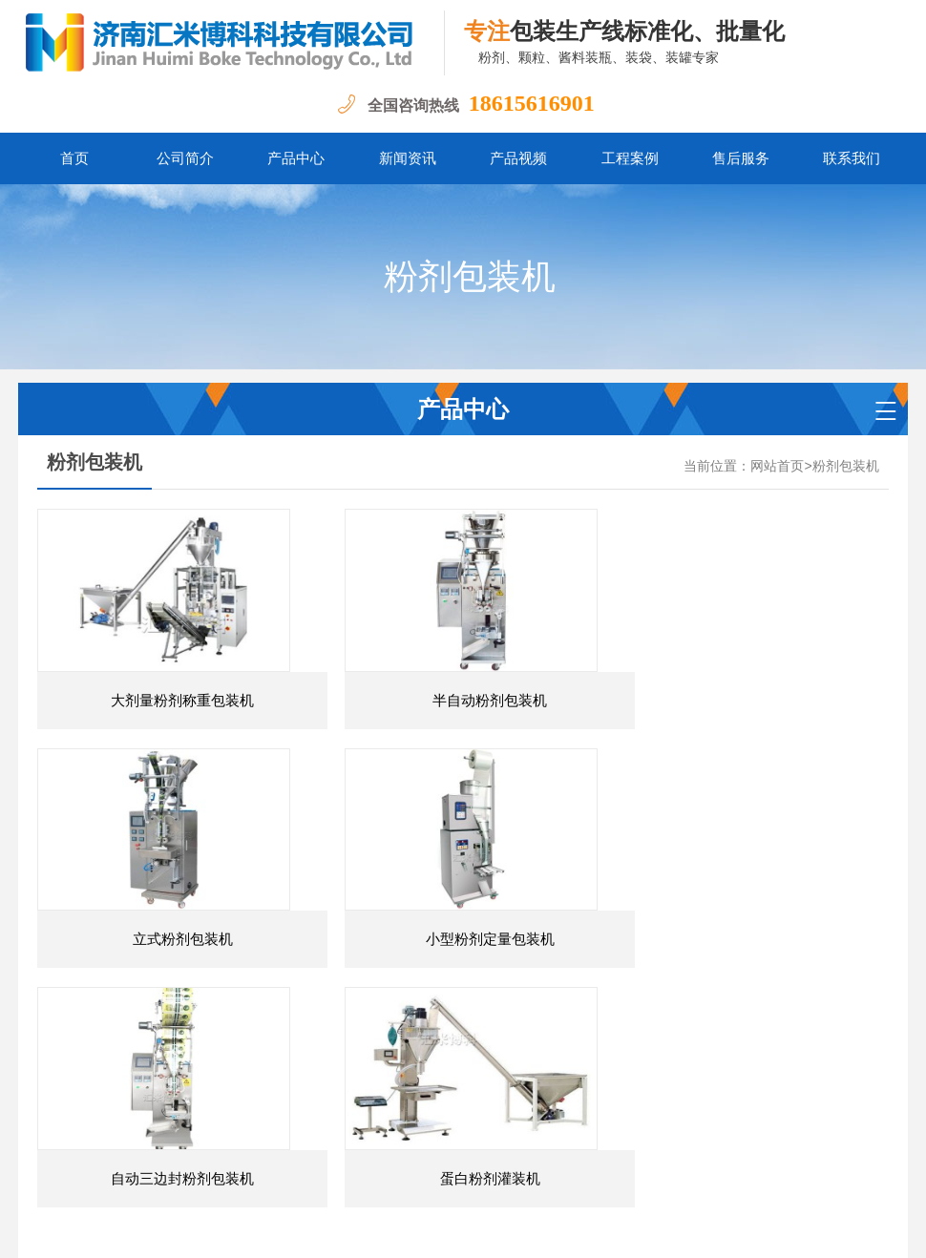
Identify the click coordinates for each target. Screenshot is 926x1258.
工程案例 (630, 158)
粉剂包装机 (845, 466)
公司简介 (185, 158)
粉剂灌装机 (288, 1142)
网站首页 (777, 466)
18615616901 (532, 103)
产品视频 (518, 158)
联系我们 (851, 158)
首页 (74, 158)
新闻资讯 (407, 158)
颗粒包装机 (372, 1142)
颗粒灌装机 (457, 1142)
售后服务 (740, 158)
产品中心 (296, 158)
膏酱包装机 (542, 1142)
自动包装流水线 (640, 1142)
